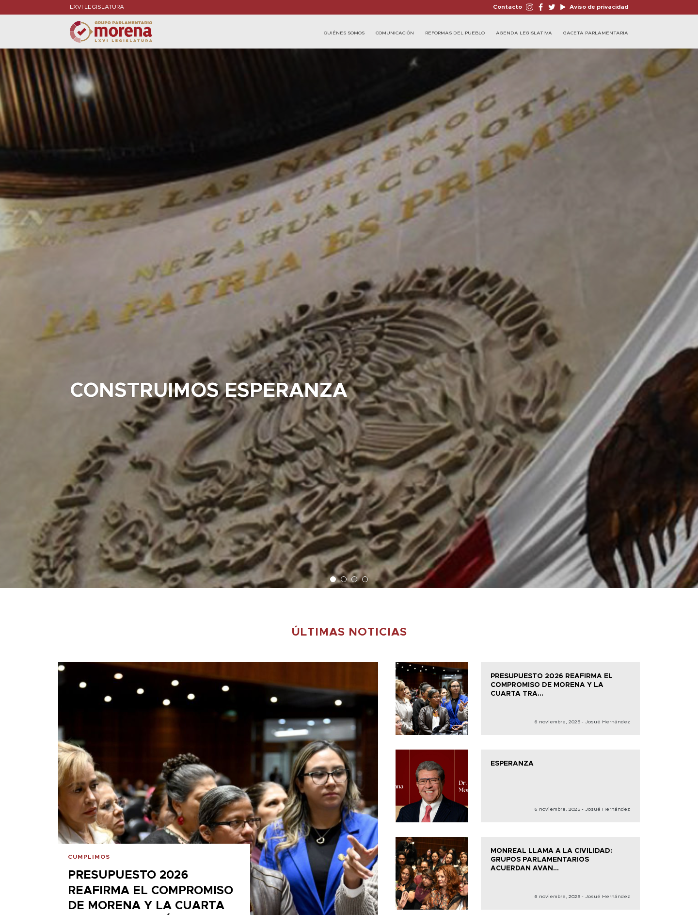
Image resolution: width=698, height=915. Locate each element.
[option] (349, 313)
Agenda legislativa (524, 33)
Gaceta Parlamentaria (595, 33)
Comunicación (395, 33)
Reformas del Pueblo (455, 33)
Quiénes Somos (344, 33)
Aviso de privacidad (598, 7)
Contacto (507, 7)
